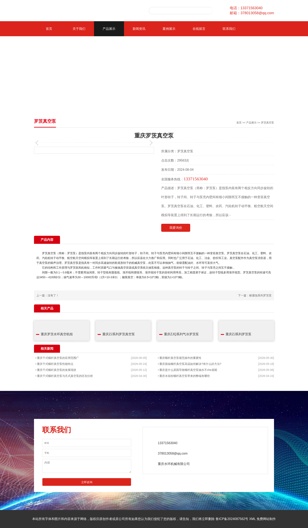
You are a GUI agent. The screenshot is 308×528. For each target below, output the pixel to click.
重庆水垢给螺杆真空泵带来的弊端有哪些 (184, 375)
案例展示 (169, 28)
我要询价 (175, 227)
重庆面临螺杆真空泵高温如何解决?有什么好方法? (190, 363)
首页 (49, 28)
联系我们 (229, 28)
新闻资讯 (139, 28)
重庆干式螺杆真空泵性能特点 (55, 363)
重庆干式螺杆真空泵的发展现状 (56, 369)
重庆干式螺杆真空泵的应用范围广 (58, 357)
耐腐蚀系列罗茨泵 (260, 295)
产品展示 (109, 28)
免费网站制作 (266, 519)
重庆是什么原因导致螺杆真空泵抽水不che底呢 (188, 369)
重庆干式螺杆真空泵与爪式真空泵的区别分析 (65, 375)
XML (252, 519)
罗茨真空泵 (267, 122)
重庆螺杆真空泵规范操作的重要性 (180, 357)
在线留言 (199, 28)
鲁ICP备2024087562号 (232, 519)
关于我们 (79, 28)
